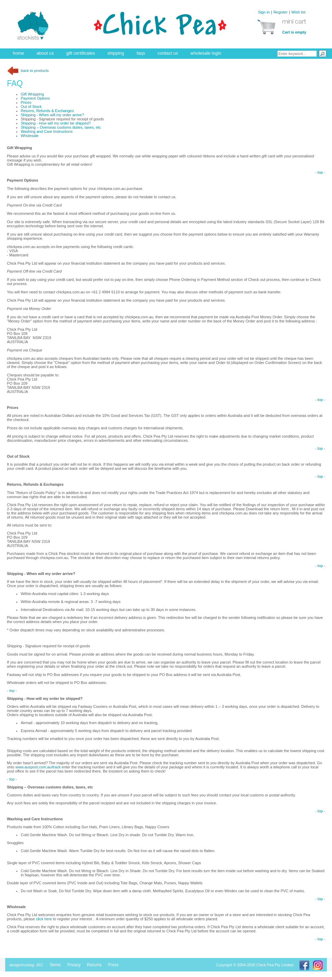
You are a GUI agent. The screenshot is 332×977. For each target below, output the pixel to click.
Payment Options (35, 98)
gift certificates (80, 53)
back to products (28, 71)
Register (281, 12)
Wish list (299, 12)
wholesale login (206, 53)
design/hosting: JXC (26, 965)
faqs (141, 53)
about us (45, 53)
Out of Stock (31, 106)
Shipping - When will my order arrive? (52, 115)
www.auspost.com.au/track (38, 767)
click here (44, 919)
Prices (26, 102)
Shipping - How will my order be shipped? (56, 123)
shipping (116, 53)
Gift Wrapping (32, 94)
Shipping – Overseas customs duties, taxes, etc (61, 127)
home (18, 53)
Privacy (74, 964)
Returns (94, 964)
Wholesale (29, 136)
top (320, 172)
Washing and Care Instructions (47, 131)
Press (113, 964)
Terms (55, 964)
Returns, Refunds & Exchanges (47, 111)
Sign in (264, 12)
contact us (168, 53)
